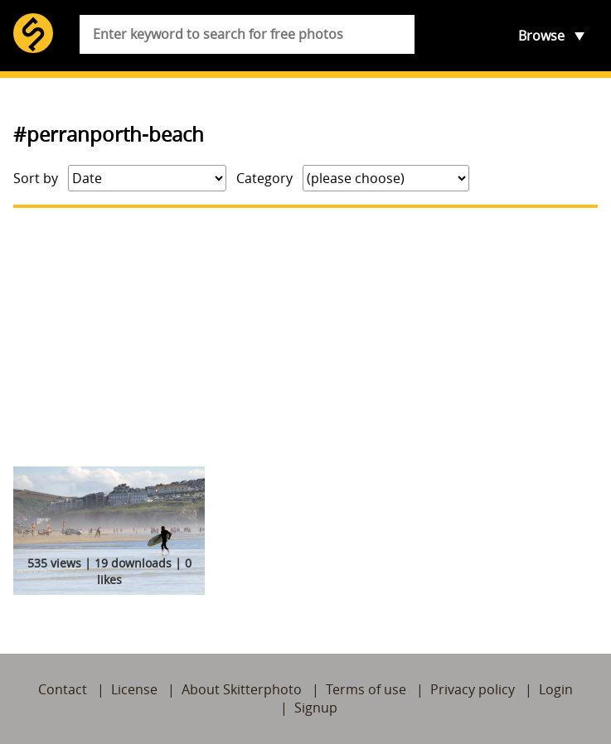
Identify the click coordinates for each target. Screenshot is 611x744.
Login (556, 689)
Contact (62, 689)
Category (264, 178)
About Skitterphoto (242, 689)
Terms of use (366, 689)
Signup (315, 707)
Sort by (35, 178)
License (134, 689)
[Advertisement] (305, 337)
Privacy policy (472, 689)
